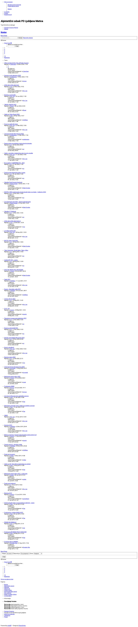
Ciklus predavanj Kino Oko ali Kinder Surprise (16, 63)
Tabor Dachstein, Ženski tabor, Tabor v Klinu (16, 250)
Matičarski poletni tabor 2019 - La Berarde (15, 473)
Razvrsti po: (22, 553)
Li (10, 485)
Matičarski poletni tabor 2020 (12, 376)
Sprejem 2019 (8, 425)
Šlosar (12, 106)
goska (12, 475)
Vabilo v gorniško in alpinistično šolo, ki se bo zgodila (18, 153)
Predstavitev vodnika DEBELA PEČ (13, 512)
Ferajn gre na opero (9, 454)
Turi (11, 86)
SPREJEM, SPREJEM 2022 (11, 85)
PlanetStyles (22, 625)
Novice (4, 32)
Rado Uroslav (14, 183)
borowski (12, 368)
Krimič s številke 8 (9, 347)
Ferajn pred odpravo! (10, 483)
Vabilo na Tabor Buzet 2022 (12, 114)
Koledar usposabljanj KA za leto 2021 (14, 337)
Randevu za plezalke (10, 95)
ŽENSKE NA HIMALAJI (10, 522)
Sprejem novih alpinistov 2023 (12, 75)
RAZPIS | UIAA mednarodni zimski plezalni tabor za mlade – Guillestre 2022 (25, 192)
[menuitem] (14, 4)
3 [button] (4, 50)
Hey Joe (25, 91)
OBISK (6, 415)
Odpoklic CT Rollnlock (10, 211)
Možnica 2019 (8, 493)
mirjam (12, 271)
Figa (11, 397)
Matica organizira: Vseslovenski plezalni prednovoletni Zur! (20, 435)
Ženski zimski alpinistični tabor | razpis (14, 172)
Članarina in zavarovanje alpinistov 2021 (15, 318)
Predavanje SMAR (9, 386)
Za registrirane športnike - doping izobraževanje (17, 201)
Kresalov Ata (13, 543)
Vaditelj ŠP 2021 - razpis (11, 260)
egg (11, 523)
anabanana (13, 77)
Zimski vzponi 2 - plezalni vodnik (13, 444)
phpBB (9, 625)
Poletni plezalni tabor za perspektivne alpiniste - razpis (19, 503)
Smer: (36, 553)
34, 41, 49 (7, 308)
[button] (8, 43)
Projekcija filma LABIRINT (11, 541)
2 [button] (4, 49)
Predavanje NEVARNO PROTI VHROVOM (15, 532)
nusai (24, 382)
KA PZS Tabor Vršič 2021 (11, 240)
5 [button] (4, 53)
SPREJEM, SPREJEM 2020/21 (12, 221)
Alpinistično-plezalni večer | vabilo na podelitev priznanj (19, 405)
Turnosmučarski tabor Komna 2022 (14, 133)
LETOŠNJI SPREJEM (9, 231)
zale (11, 115)
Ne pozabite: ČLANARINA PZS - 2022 (14, 163)
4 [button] (4, 52)
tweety (12, 310)
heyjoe (24, 81)
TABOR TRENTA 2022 (10, 104)
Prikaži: (7, 553)
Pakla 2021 (7, 279)
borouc (12, 387)
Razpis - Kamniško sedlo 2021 (12, 289)
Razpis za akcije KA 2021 (11, 328)
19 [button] (5, 56)
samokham (26, 498)
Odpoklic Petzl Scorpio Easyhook (13, 182)
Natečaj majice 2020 (9, 357)
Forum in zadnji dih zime (11, 124)
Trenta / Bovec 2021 (9, 299)
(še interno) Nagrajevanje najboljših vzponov (16, 396)
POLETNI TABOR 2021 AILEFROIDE (13, 269)
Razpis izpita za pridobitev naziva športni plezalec (18, 143)
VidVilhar (25, 120)
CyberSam (13, 64)
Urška (11, 455)
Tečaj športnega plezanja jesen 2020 (14, 367)
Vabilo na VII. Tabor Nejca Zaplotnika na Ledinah (17, 464)
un (11, 145)
